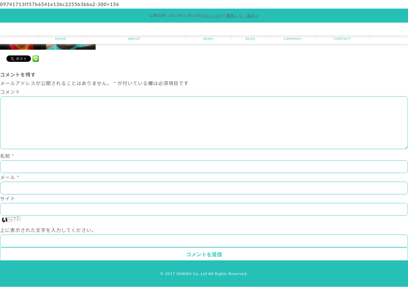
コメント (10, 92)
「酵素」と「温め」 (241, 15)
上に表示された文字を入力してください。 (48, 240)
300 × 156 (211, 15)
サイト (7, 209)
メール (9, 187)
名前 (7, 166)
